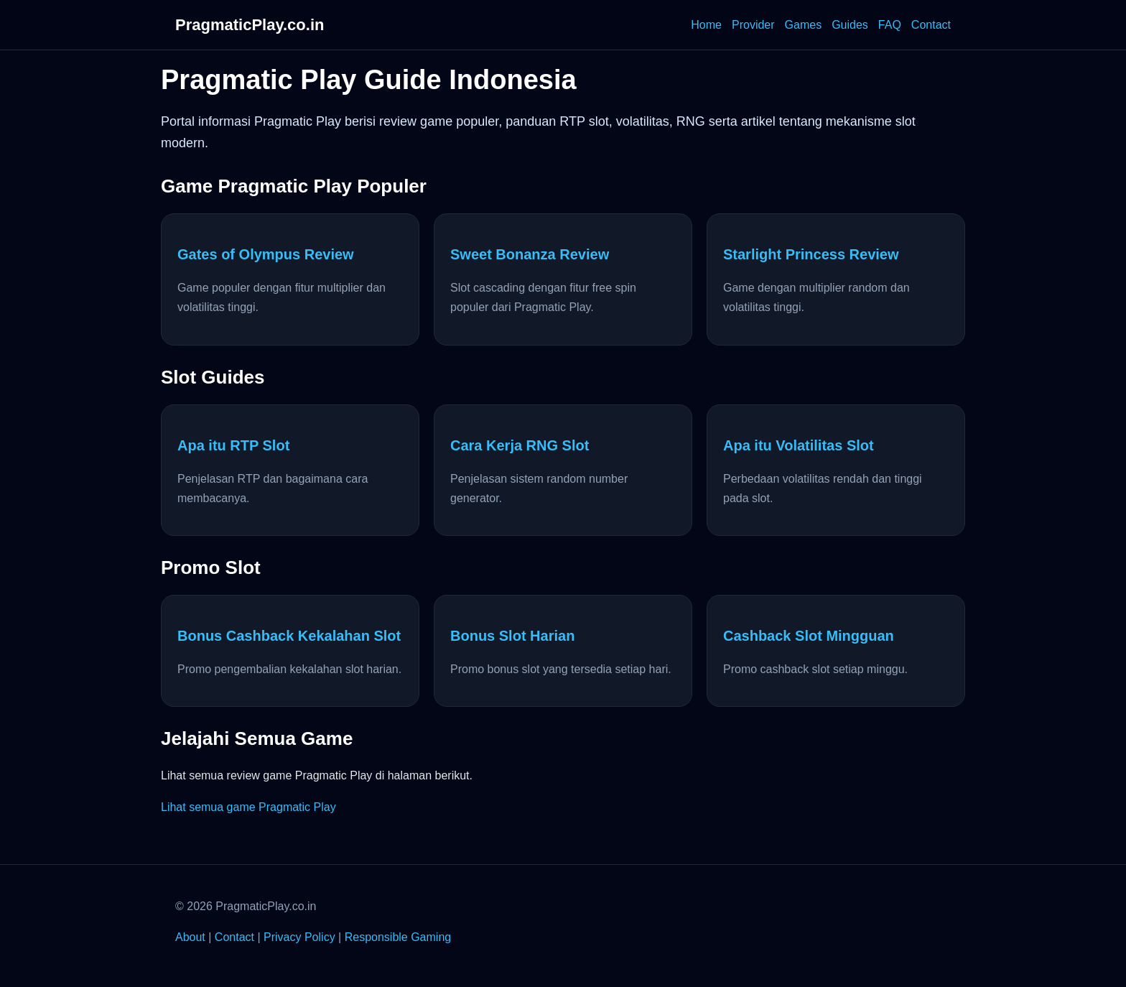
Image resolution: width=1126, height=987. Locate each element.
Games (803, 25)
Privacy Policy (299, 937)
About (190, 937)
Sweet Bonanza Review (529, 254)
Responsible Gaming (398, 937)
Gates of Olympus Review (265, 254)
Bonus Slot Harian (512, 636)
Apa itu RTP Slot (233, 445)
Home (706, 25)
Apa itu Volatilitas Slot (798, 445)
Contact (931, 25)
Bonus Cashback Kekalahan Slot (289, 636)
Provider (753, 25)
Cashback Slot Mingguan (808, 636)
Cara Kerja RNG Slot (519, 445)
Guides (850, 25)
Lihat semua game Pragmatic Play (248, 807)
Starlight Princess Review (811, 254)
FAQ (889, 25)
